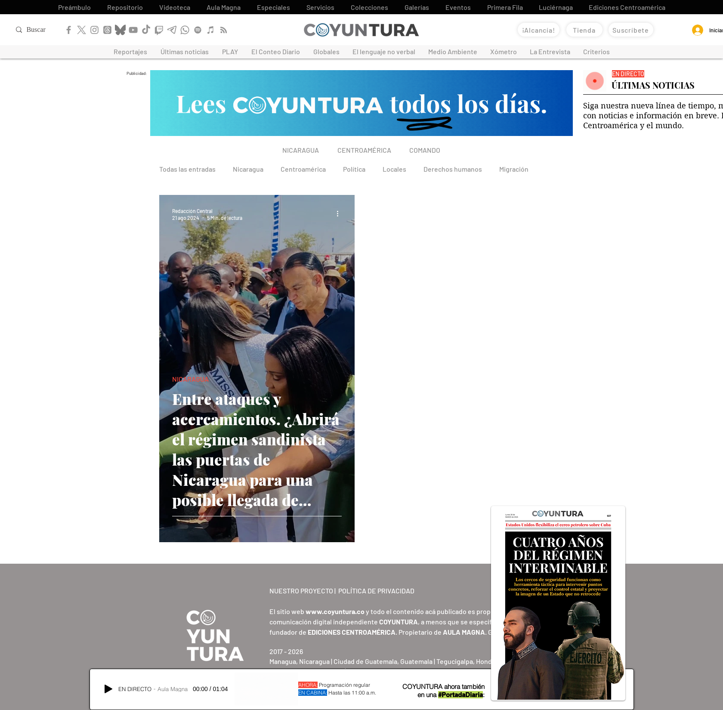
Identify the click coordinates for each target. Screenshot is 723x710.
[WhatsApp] (184, 30)
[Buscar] (43, 30)
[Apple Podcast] (210, 30)
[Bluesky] (120, 30)
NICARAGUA (190, 379)
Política (354, 169)
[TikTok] (146, 30)
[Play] (108, 689)
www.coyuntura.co (335, 611)
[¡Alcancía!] (538, 30)
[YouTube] (133, 30)
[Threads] (107, 30)
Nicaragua (248, 169)
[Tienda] (584, 30)
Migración (513, 169)
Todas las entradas (187, 169)
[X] (81, 30)
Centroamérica (303, 169)
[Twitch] (159, 30)
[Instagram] (94, 30)
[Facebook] (68, 30)
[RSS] (223, 30)
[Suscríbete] (631, 30)
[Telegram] (172, 30)
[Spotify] (197, 30)
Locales (394, 169)
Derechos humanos (452, 169)
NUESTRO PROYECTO (301, 591)
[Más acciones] (340, 214)
